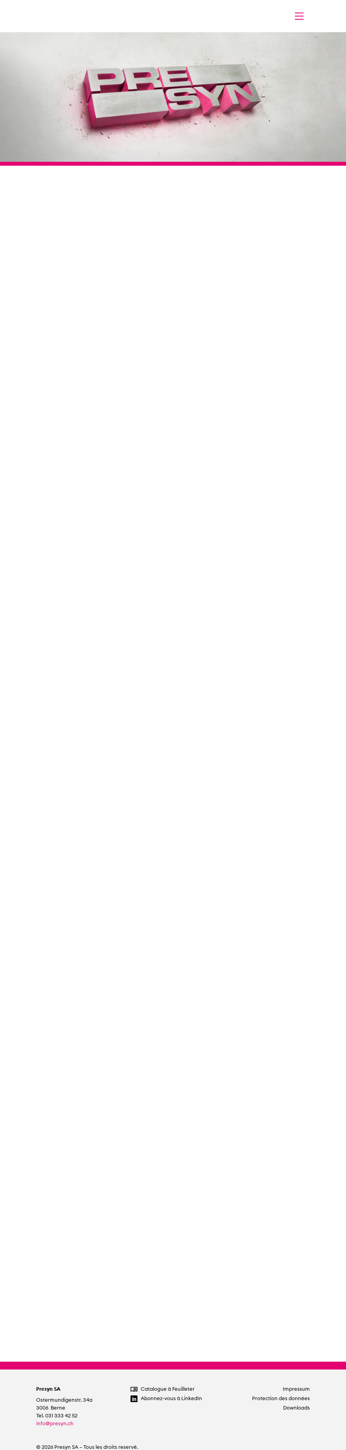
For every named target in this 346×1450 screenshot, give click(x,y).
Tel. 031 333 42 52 (56, 1415)
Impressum (296, 1389)
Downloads (296, 1407)
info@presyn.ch (55, 1423)
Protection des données (281, 1398)
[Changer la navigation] (299, 16)
